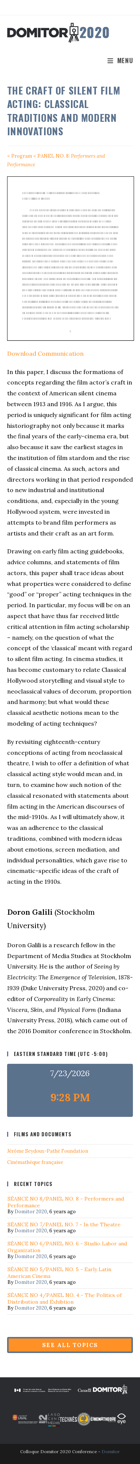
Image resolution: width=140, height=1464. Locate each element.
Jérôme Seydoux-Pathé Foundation (47, 1151)
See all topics (70, 1345)
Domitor (111, 1451)
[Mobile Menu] (120, 60)
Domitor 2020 (31, 1211)
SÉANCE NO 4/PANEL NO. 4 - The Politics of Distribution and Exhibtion (64, 1298)
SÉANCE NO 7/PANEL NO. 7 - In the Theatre (64, 1224)
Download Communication (45, 353)
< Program (19, 156)
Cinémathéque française (35, 1162)
